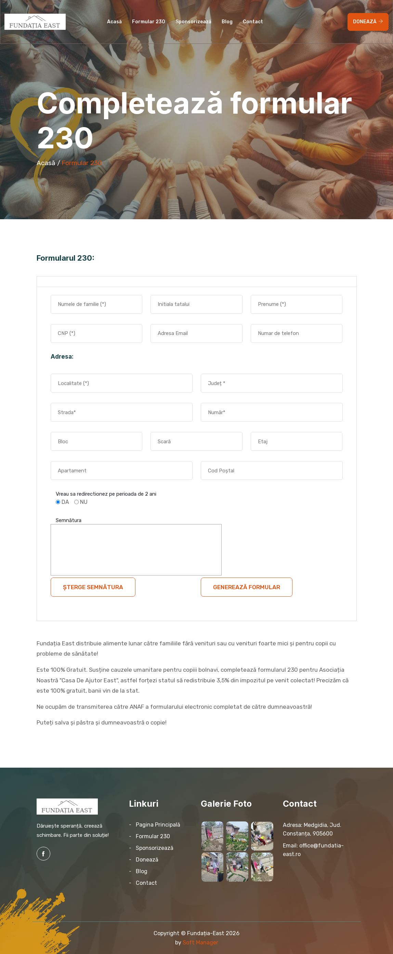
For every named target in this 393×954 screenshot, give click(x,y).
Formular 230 (148, 22)
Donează (147, 859)
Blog (227, 22)
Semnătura (68, 520)
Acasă (114, 22)
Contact (146, 883)
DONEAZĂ (368, 22)
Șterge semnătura (93, 587)
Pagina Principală (158, 824)
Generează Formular (246, 587)
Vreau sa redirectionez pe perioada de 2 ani (106, 494)
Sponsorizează (193, 22)
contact (253, 22)
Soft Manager (200, 942)
